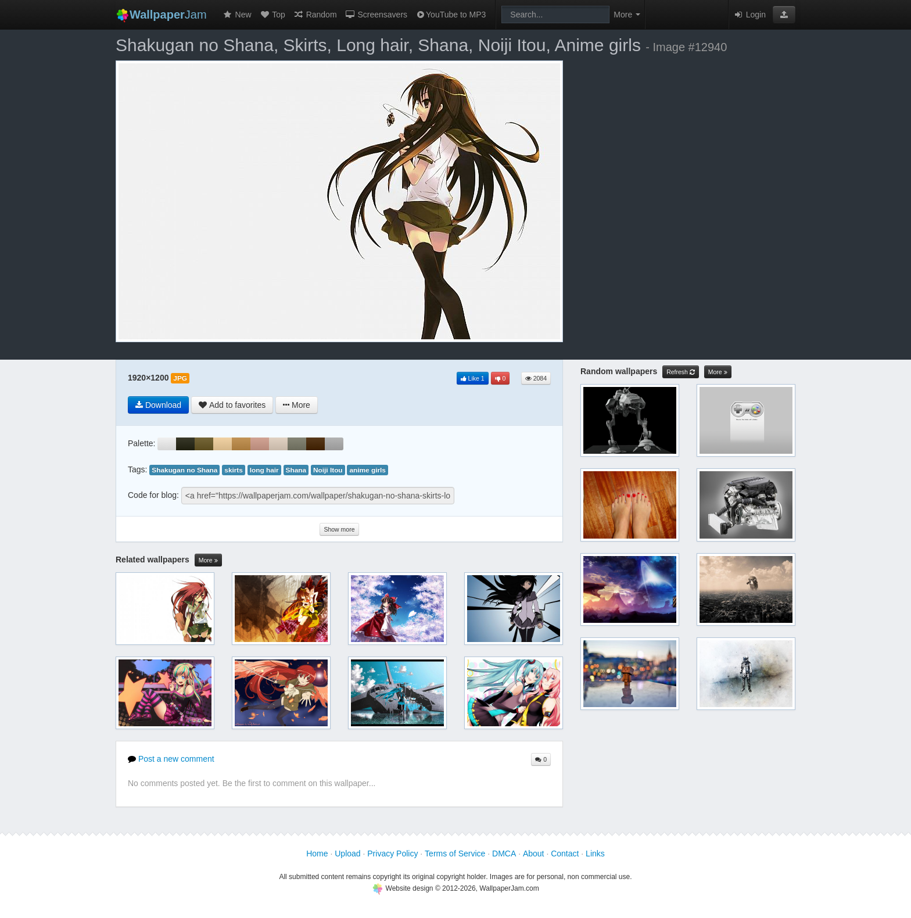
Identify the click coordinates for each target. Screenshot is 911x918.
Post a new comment (171, 758)
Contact (565, 853)
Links (595, 853)
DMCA (504, 853)
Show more (339, 529)
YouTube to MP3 (450, 14)
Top (272, 14)
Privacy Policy (392, 853)
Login (749, 14)
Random (315, 14)
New (237, 14)
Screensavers (376, 14)
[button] (784, 14)
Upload (347, 853)
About (533, 853)
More (208, 560)
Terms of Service (455, 853)
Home (317, 853)
